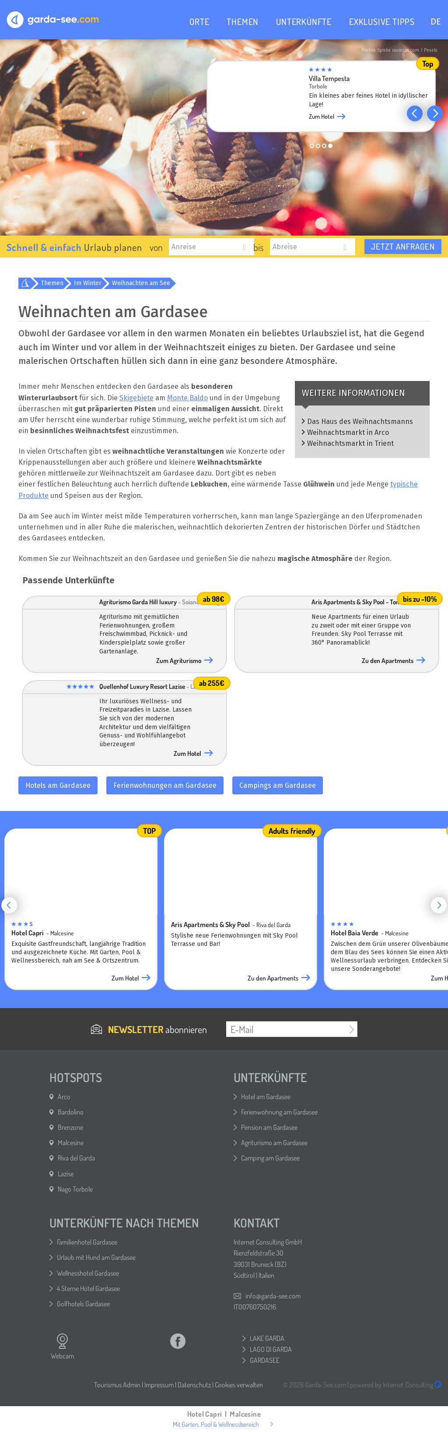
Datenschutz (194, 1384)
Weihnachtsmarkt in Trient (350, 443)
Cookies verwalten (239, 1384)
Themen (52, 283)
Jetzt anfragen (403, 246)
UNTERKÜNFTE (304, 21)
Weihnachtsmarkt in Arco (348, 432)
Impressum (159, 1384)
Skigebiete (136, 398)
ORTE (199, 21)
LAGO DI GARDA (271, 1349)
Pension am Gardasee (269, 1127)
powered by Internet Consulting (395, 1384)
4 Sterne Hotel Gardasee (88, 1288)
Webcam (62, 1346)
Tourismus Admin (117, 1384)
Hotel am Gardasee (265, 1096)
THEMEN (243, 21)
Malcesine (71, 1142)
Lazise (66, 1173)
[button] (415, 113)
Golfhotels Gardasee (83, 1303)
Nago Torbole (75, 1189)
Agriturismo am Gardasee (274, 1142)
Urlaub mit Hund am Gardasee (96, 1257)
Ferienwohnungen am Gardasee (165, 785)
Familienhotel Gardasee (87, 1242)
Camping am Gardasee (270, 1157)
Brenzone (70, 1127)
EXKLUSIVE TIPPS (382, 21)
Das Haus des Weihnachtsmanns (360, 421)
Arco (64, 1096)
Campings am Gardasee (277, 785)
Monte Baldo (187, 398)
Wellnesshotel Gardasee (88, 1273)
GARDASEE (265, 1360)
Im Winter (88, 283)
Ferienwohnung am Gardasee (279, 1112)
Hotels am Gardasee (58, 785)
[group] (328, 99)
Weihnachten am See (141, 283)
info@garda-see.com (273, 1295)
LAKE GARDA (267, 1338)
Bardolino (71, 1112)
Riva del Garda (76, 1157)
